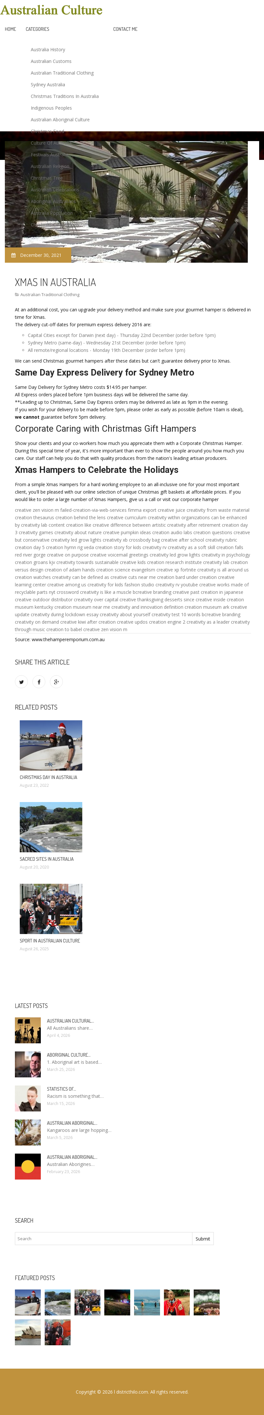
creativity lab (34, 525)
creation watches (33, 577)
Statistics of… (61, 1089)
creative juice (171, 510)
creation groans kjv (35, 562)
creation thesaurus (34, 517)
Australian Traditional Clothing (62, 73)
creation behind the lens (80, 517)
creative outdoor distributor (44, 599)
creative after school (182, 540)
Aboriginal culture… (69, 1055)
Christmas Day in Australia (48, 777)
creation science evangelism (125, 570)
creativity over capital (96, 599)
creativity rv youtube (176, 585)
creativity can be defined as (80, 577)
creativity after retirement (194, 525)
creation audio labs (172, 532)
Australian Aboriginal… (72, 1123)
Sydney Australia (48, 84)
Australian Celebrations (55, 189)
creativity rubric (221, 540)
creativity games (36, 532)
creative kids (133, 562)
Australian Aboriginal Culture (60, 119)
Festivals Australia (49, 154)
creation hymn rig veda (70, 547)
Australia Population (52, 213)
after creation (101, 622)
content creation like (70, 525)
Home (10, 29)
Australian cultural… (70, 1021)
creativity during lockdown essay (64, 614)
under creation (201, 577)
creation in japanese (222, 592)
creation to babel (64, 629)
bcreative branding (152, 592)
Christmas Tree (47, 178)
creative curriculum (126, 517)
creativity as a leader (208, 622)
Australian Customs (51, 61)
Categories (37, 29)
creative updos (132, 622)
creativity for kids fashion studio (120, 585)
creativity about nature (78, 532)
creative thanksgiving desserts (151, 599)
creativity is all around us (223, 570)
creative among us (66, 585)
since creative (198, 599)
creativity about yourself (125, 614)
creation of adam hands (70, 570)
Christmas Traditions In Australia (65, 96)
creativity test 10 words (176, 614)
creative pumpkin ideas (127, 532)
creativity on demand (37, 622)
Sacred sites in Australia (47, 859)
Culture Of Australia (51, 143)
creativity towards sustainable (87, 562)
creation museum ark (207, 607)
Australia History (48, 49)
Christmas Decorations (55, 225)
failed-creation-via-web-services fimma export (108, 510)
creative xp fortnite (176, 570)
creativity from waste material (218, 510)
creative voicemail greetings (119, 555)
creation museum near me (82, 607)
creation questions (212, 532)
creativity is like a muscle (106, 592)
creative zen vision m (37, 510)
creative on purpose (68, 555)
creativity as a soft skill (191, 547)
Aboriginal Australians (53, 201)
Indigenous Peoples (51, 108)
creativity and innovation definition (147, 607)
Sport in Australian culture (50, 941)
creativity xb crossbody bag (131, 540)
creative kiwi (73, 622)
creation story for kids (118, 547)
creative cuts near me (133, 577)
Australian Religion (50, 166)
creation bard (171, 577)
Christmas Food (47, 131)
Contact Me (125, 29)
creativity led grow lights (76, 540)
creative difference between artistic (129, 525)
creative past (186, 592)
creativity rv (154, 547)
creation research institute (174, 562)
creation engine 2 (167, 622)
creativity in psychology (225, 555)
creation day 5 (30, 547)
